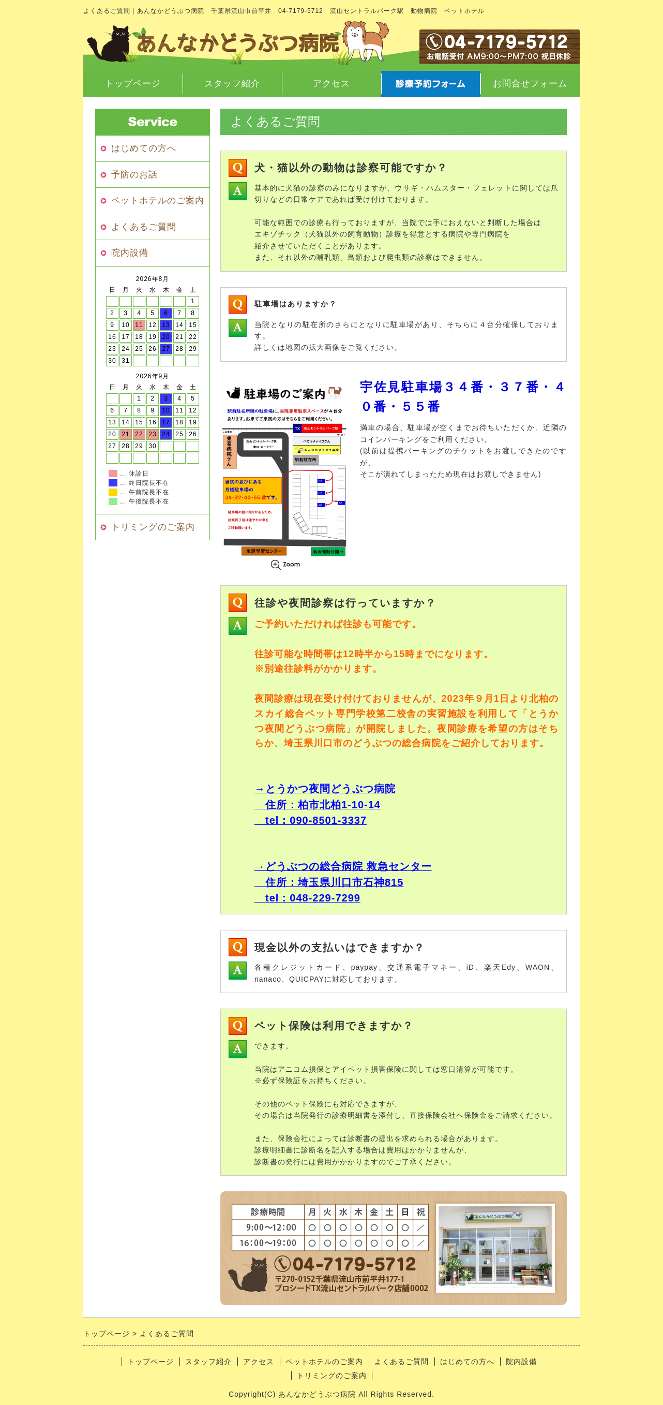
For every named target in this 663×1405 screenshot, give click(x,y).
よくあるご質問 (143, 227)
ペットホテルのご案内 (157, 200)
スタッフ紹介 (232, 83)
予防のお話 (134, 175)
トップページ (133, 83)
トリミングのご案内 (153, 527)
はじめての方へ (143, 148)
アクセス (331, 83)
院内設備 (129, 253)
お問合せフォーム (530, 83)
